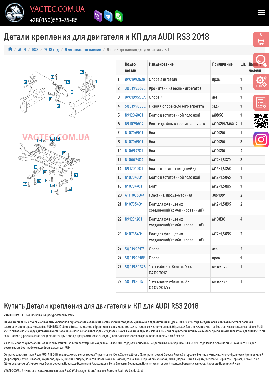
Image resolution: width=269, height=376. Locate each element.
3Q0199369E (135, 88)
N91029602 (134, 123)
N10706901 (134, 132)
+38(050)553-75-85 (54, 20)
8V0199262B (135, 79)
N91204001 (134, 115)
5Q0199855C (135, 106)
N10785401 (134, 204)
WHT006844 (134, 195)
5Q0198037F (135, 281)
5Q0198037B (135, 266)
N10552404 (134, 159)
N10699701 (134, 150)
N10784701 (133, 186)
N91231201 (133, 219)
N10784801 (134, 177)
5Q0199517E (134, 248)
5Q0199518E (135, 257)
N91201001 (134, 168)
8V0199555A (135, 97)
